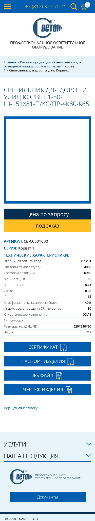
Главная (10, 62)
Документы (47, 497)
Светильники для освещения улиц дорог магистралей (42, 64)
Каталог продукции (35, 62)
